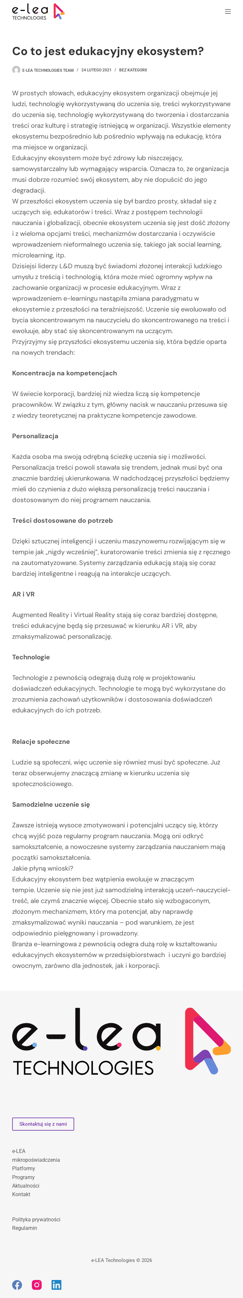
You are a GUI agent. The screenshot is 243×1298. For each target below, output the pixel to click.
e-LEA (18, 1151)
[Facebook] (17, 1285)
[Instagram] (37, 1285)
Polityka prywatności (36, 1219)
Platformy (23, 1168)
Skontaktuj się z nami (43, 1124)
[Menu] (228, 11)
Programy (23, 1177)
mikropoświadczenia (36, 1160)
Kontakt (21, 1194)
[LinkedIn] (56, 1285)
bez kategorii (133, 70)
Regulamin (24, 1228)
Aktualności (25, 1186)
